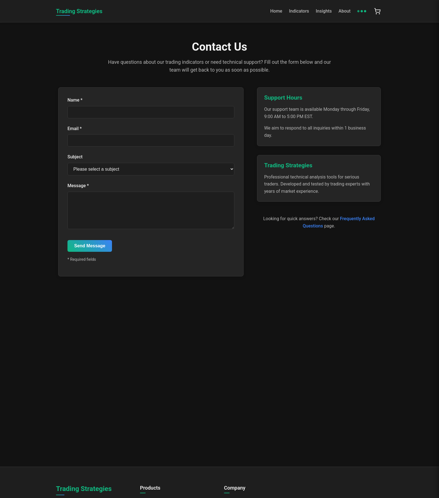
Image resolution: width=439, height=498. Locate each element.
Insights (324, 11)
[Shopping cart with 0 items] (377, 11)
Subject (75, 156)
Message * (78, 185)
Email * (74, 128)
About (344, 11)
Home (276, 11)
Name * (75, 100)
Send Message (89, 252)
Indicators (299, 11)
